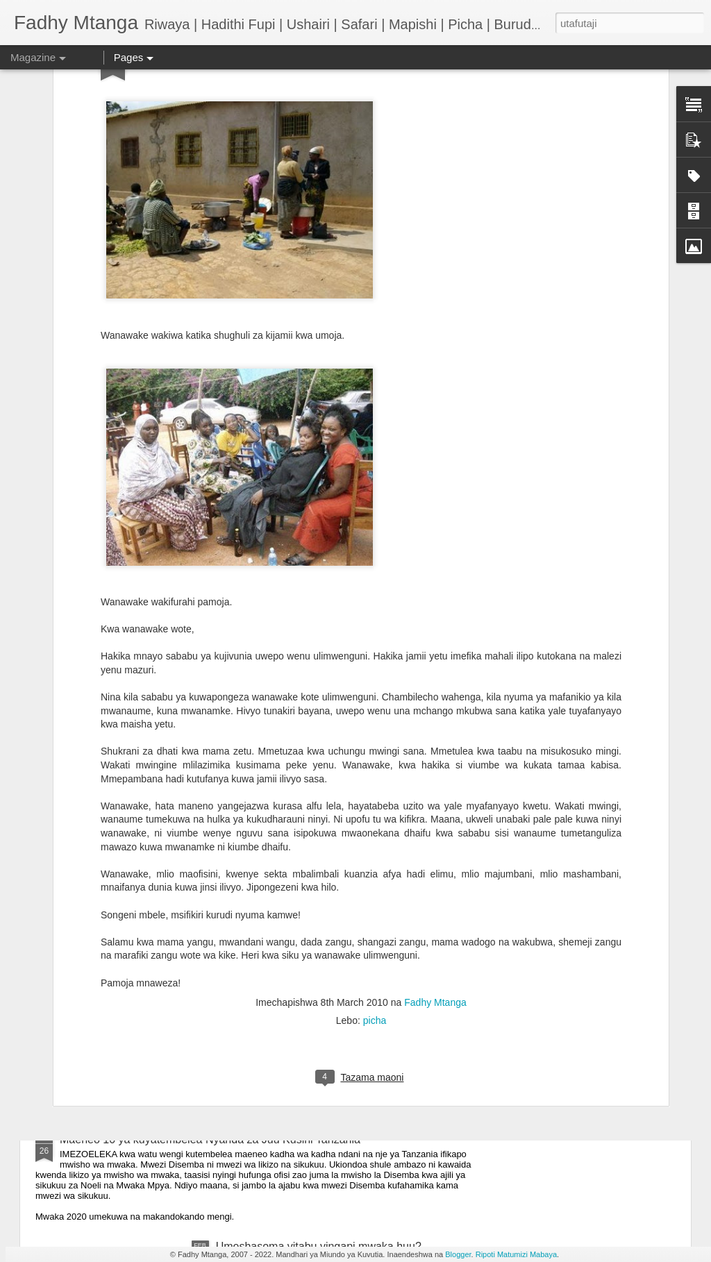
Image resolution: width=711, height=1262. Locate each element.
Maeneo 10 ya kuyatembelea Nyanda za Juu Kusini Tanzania (210, 1139)
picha (374, 907)
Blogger (458, 1254)
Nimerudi (82, 982)
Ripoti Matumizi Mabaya (516, 1254)
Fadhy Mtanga (435, 889)
